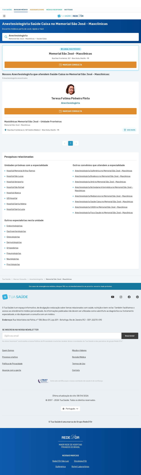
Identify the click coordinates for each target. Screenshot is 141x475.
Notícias (68, 10)
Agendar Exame (37, 10)
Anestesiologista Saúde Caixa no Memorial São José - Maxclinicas (104, 202)
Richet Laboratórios (80, 466)
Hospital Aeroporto (15, 182)
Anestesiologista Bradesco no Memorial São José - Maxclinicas (102, 176)
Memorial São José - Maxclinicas (70, 53)
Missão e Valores (79, 350)
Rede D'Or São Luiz (60, 461)
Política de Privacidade (12, 364)
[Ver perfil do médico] (70, 89)
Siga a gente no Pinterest (137, 297)
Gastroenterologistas (16, 231)
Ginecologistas (13, 237)
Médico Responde (54, 10)
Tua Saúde (7, 10)
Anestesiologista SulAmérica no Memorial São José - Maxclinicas (103, 171)
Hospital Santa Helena (16, 204)
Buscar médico (21, 10)
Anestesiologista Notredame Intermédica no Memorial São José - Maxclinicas (104, 189)
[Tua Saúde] (15, 297)
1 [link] (70, 143)
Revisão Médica (79, 357)
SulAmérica (60, 466)
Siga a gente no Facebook (129, 297)
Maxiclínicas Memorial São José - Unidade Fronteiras (33, 121)
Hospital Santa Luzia (16, 209)
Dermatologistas (14, 242)
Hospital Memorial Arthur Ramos (21, 171)
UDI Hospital (12, 198)
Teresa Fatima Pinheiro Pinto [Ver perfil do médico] (70, 98)
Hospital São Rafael (15, 187)
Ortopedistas (12, 248)
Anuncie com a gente (11, 370)
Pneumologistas (14, 253)
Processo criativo (10, 357)
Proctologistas (13, 264)
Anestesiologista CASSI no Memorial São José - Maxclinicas (101, 207)
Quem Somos (8, 350)
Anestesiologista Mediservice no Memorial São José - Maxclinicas (103, 196)
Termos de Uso (78, 364)
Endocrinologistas (14, 226)
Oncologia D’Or (80, 461)
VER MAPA (129, 130)
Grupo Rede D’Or (84, 422)
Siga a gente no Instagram (121, 297)
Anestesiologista (36, 279)
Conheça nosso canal (112, 297)
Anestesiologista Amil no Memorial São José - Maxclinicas (100, 182)
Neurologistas (13, 259)
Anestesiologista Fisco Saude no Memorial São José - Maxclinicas (104, 213)
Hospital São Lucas (15, 176)
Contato (76, 370)
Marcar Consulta (19, 279)
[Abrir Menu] (4, 16)
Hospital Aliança (14, 193)
